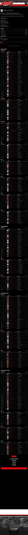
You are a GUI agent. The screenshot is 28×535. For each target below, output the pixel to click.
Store (8, 522)
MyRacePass (13, 522)
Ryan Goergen (11, 381)
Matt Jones (10, 307)
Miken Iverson (11, 152)
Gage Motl (10, 212)
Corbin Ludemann (11, 82)
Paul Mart (10, 405)
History (8, 519)
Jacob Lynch (11, 204)
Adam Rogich (11, 147)
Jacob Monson (11, 388)
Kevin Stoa (10, 235)
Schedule (4, 518)
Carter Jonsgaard (11, 398)
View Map (3, 40)
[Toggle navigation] (26, 4)
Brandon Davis (11, 249)
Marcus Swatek (11, 89)
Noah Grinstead (11, 56)
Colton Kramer (11, 135)
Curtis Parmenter (11, 94)
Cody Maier (10, 75)
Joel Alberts (10, 240)
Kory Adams (11, 314)
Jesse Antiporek (11, 137)
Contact (8, 518)
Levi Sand (10, 356)
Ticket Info (4, 522)
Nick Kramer (11, 174)
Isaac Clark (10, 119)
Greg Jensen (11, 341)
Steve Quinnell (11, 117)
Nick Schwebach (11, 376)
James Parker (11, 247)
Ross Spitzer (11, 319)
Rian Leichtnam (11, 132)
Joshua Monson (11, 379)
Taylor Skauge (11, 302)
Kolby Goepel (11, 443)
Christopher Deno (11, 165)
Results (4, 519)
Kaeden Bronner (11, 167)
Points (4, 520)
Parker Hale (10, 289)
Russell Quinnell (11, 112)
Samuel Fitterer (11, 391)
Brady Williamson (11, 312)
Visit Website (3, 43)
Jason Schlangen (11, 316)
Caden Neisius (11, 237)
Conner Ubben (11, 321)
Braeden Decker (11, 77)
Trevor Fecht (11, 184)
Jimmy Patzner (11, 127)
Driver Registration (20, 468)
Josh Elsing (10, 72)
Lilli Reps (10, 96)
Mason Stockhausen (11, 63)
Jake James (11, 328)
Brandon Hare (11, 297)
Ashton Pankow (11, 84)
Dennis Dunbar (11, 65)
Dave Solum (10, 91)
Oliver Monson (11, 407)
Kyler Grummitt (11, 393)
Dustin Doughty (11, 386)
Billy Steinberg (11, 68)
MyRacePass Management (14, 530)
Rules (12, 521)
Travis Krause (11, 400)
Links (8, 521)
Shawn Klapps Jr (11, 309)
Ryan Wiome (11, 242)
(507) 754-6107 (3, 37)
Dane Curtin (10, 437)
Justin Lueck (11, 271)
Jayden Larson (11, 187)
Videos (12, 520)
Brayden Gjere (11, 300)
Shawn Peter (11, 326)
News (12, 518)
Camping (4, 521)
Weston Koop (11, 358)
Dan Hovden (11, 162)
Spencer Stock (11, 70)
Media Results (14, 456)
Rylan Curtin (11, 415)
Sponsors (8, 520)
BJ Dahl (10, 395)
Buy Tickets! (7, 468)
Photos (12, 519)
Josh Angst (10, 254)
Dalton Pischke (11, 139)
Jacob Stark (10, 244)
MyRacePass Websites (14, 529)
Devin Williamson (11, 221)
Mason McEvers (11, 256)
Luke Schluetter (11, 374)
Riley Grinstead (11, 87)
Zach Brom (10, 230)
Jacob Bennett (11, 114)
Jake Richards (11, 58)
